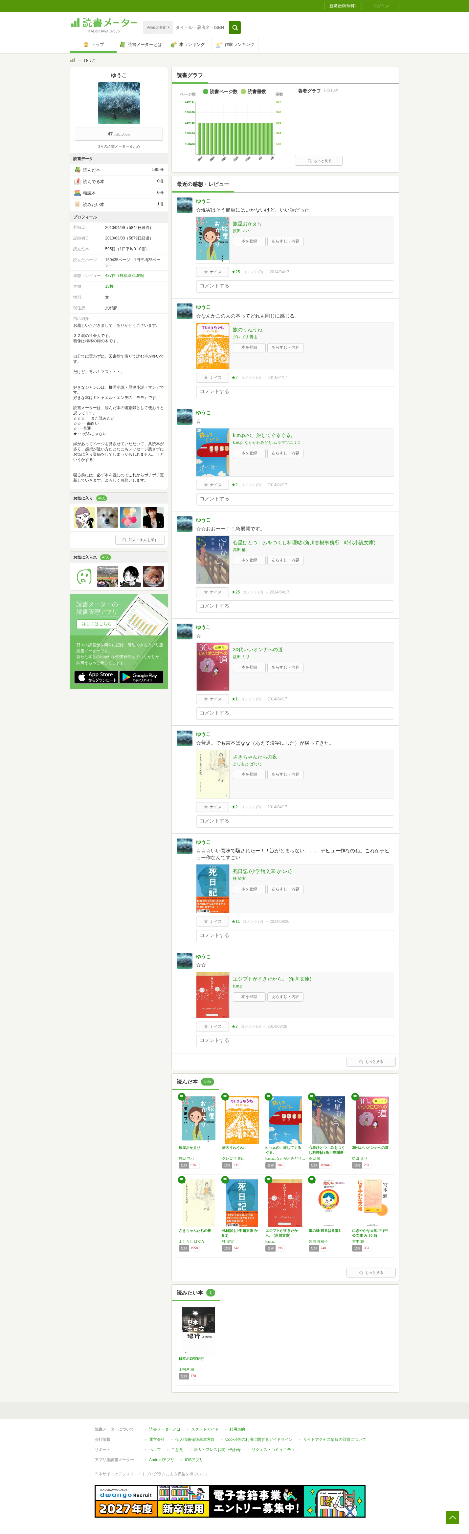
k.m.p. (238, 986)
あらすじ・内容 (285, 241)
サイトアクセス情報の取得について (334, 1439)
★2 (235, 377)
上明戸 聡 (186, 1369)
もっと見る (319, 160)
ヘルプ (155, 1450)
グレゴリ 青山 (245, 337)
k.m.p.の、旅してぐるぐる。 (264, 435)
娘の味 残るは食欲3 (325, 1231)
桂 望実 (239, 878)
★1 (235, 699)
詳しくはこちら (97, 623)
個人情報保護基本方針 (195, 1439)
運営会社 (157, 1439)
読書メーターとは (165, 1429)
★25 (236, 272)
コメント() (252, 272)
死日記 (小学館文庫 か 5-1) (262, 871)
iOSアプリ (194, 1460)
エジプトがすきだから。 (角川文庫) (272, 979)
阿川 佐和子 (318, 1241)
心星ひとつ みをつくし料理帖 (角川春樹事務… (327, 1152)
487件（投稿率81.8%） (125, 275)
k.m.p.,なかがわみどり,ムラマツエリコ (267, 442)
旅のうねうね (247, 329)
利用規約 (237, 1429)
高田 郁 (239, 550)
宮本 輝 (358, 1241)
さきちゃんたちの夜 (255, 756)
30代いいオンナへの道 (258, 649)
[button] (235, 27)
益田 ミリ (241, 656)
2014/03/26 (279, 921)
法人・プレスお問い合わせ (217, 1450)
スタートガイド (205, 1429)
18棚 (109, 286)
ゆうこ (203, 201)
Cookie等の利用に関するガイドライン (259, 1439)
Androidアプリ (161, 1460)
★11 (236, 921)
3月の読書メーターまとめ (119, 146)
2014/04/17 (279, 272)
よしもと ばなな (247, 764)
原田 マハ (241, 231)
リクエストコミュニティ (273, 1450)
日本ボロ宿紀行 (191, 1358)
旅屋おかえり (247, 223)
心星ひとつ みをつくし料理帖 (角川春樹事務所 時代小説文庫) (304, 542)
